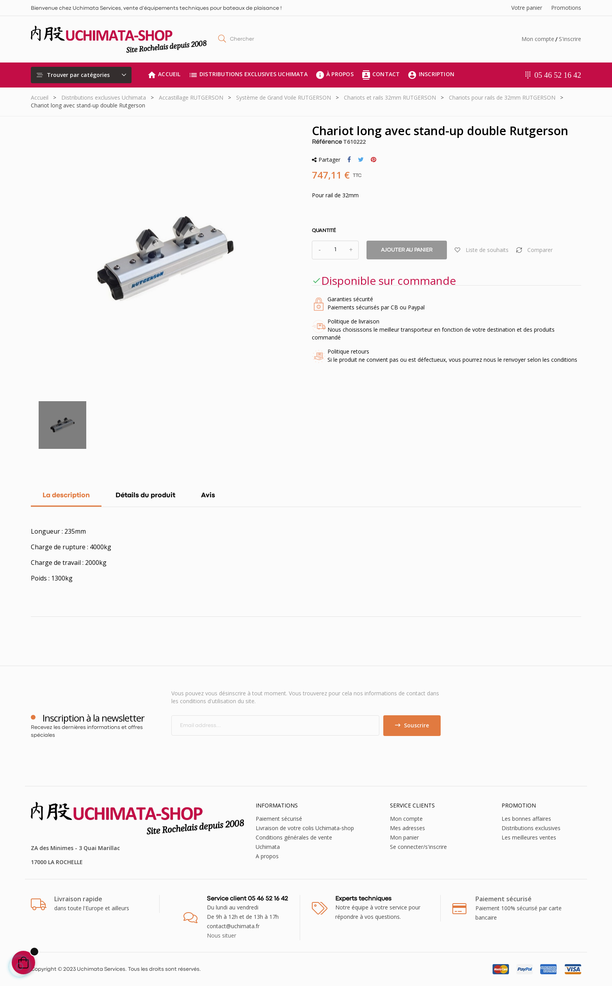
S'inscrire (570, 39)
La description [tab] (66, 495)
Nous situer (221, 935)
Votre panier (526, 7)
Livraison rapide (78, 899)
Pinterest (373, 159)
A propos (267, 856)
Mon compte (537, 39)
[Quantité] (335, 250)
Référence (327, 142)
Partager (349, 159)
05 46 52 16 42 (557, 75)
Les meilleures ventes (529, 837)
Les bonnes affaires (526, 818)
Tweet (361, 159)
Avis (208, 495)
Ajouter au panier (406, 250)
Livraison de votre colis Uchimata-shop (305, 828)
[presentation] (236, 751)
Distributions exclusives (531, 828)
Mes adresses (407, 828)
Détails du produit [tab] (145, 495)
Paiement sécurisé (279, 818)
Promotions (566, 7)
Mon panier (404, 837)
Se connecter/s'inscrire (418, 846)
